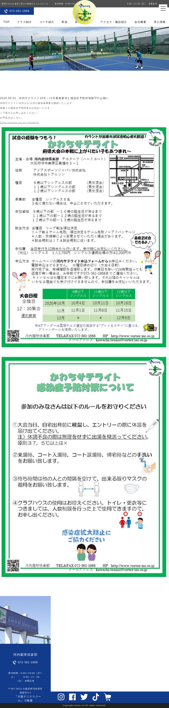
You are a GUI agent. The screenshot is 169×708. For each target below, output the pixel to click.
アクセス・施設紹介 (113, 22)
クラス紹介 (24, 22)
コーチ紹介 (46, 22)
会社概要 (140, 22)
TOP (6, 22)
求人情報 (160, 22)
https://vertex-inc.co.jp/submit (19, 122)
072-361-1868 (19, 11)
